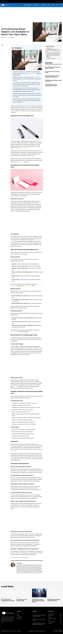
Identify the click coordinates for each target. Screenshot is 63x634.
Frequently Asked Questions (51, 58)
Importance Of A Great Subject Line (52, 49)
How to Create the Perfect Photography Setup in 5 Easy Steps (52, 68)
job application (13, 450)
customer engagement (23, 147)
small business (21, 161)
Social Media (16, 386)
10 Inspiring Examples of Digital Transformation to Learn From (51, 85)
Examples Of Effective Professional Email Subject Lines (53, 56)
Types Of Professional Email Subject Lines (53, 52)
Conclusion (48, 57)
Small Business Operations (49, 83)
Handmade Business (4, 598)
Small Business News (48, 74)
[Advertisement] (31, 15)
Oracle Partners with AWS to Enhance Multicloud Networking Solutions (52, 76)
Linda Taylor (12, 37)
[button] (60, 5)
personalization (36, 77)
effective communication (31, 73)
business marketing (28, 285)
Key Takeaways (49, 48)
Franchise (46, 70)
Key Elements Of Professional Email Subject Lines (53, 51)
